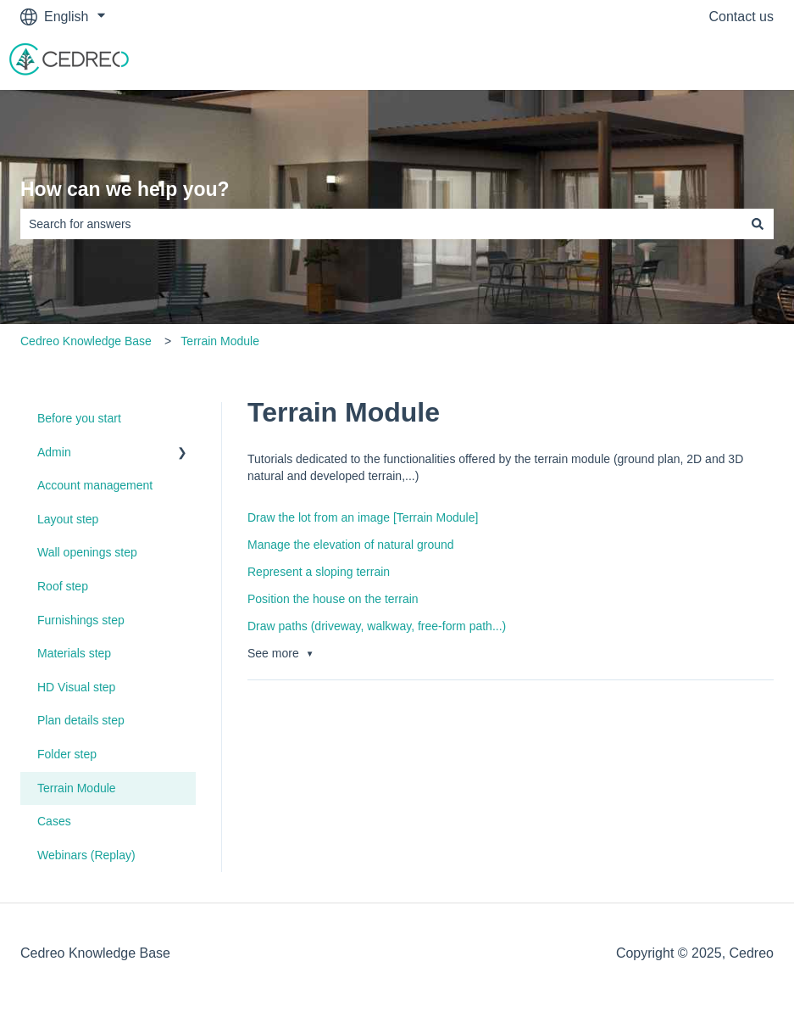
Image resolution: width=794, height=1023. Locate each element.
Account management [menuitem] (95, 485)
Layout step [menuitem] (67, 519)
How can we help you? (125, 189)
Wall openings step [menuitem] (87, 552)
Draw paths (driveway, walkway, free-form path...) (376, 626)
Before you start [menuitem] (79, 418)
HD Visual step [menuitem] (76, 687)
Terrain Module (219, 341)
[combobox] (380, 224)
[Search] (757, 224)
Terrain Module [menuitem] (76, 788)
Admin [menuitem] (54, 452)
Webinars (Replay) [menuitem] (86, 855)
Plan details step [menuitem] (81, 720)
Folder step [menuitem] (67, 754)
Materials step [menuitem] (74, 653)
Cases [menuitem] (54, 821)
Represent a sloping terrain (318, 572)
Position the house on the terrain (333, 599)
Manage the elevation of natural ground (350, 544)
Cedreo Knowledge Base (86, 341)
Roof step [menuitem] (62, 586)
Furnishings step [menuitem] (81, 620)
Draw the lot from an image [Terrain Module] (362, 517)
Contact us (741, 16)
